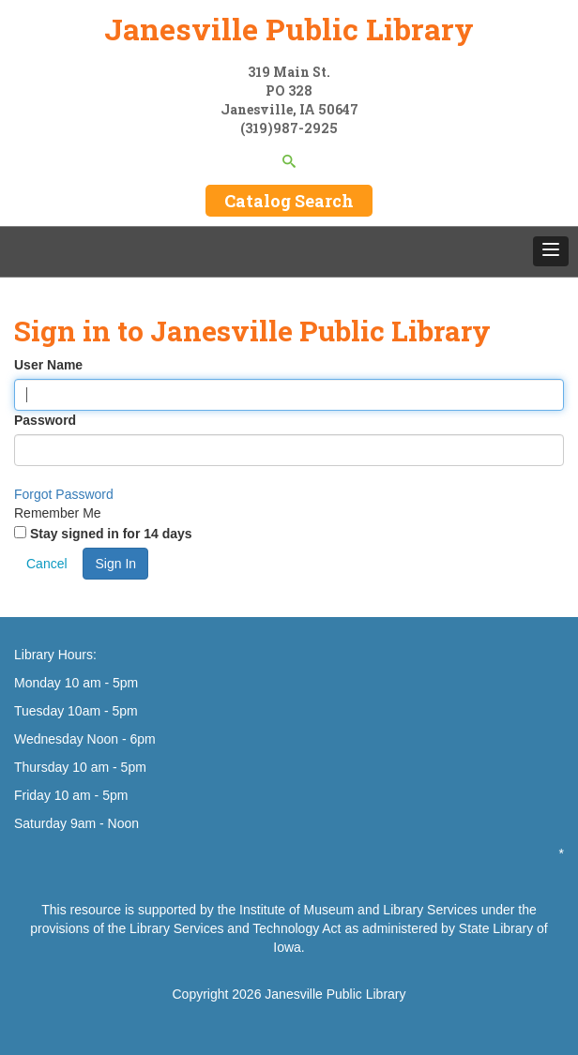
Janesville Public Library (289, 28)
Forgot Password (64, 494)
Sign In (115, 563)
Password (45, 420)
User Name (48, 364)
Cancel (47, 563)
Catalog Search (289, 200)
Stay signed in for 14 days (111, 533)
